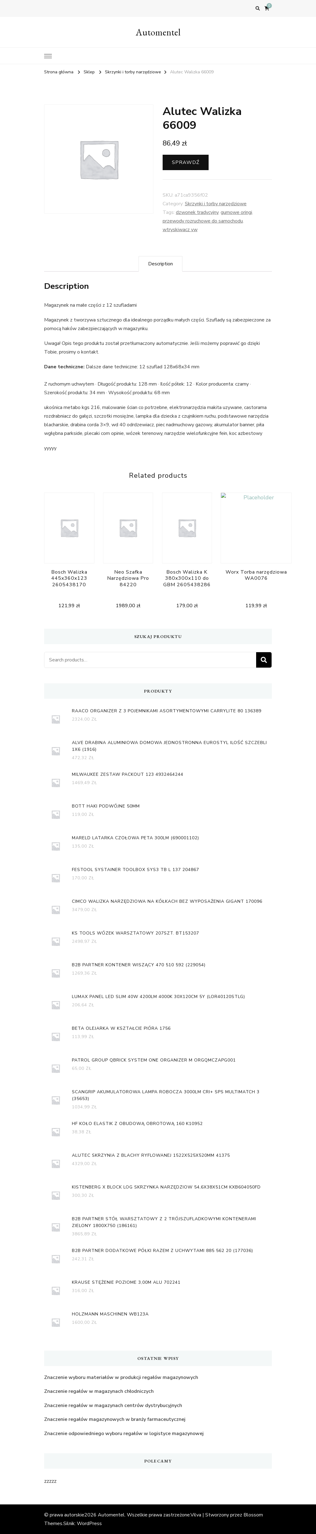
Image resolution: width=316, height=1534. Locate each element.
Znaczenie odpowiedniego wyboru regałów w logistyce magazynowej (124, 1433)
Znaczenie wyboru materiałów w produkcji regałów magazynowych (121, 1377)
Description (160, 263)
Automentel (158, 32)
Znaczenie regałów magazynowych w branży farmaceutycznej (114, 1419)
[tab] (160, 264)
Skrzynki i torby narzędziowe (216, 203)
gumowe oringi (236, 212)
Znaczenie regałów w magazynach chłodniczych (99, 1391)
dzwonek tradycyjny (197, 212)
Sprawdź (185, 162)
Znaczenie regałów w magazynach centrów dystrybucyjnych (113, 1405)
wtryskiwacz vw (180, 229)
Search (264, 660)
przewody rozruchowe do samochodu (203, 221)
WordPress (89, 1523)
